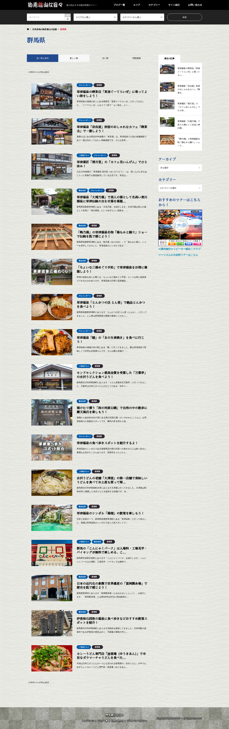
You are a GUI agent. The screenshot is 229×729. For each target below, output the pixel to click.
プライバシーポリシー (137, 720)
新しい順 (74, 58)
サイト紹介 (174, 5)
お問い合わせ (195, 5)
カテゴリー (154, 5)
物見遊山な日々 (114, 715)
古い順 (105, 58)
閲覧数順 (137, 58)
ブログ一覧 (119, 5)
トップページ (88, 720)
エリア (136, 5)
